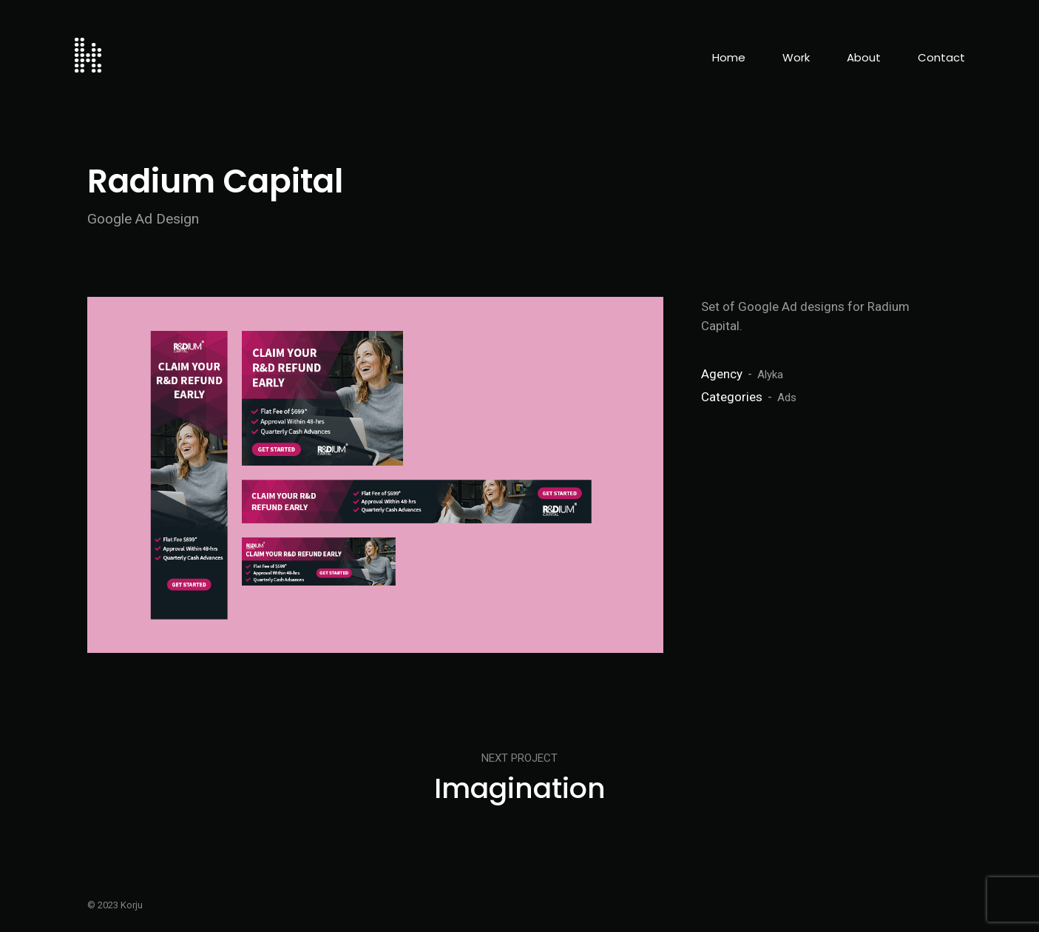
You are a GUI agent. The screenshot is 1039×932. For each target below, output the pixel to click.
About (864, 57)
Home (728, 57)
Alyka (770, 374)
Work (796, 57)
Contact (941, 57)
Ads (786, 397)
